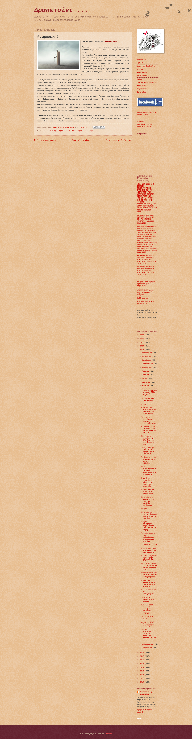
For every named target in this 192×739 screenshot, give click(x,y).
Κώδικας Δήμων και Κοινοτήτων (145, 302)
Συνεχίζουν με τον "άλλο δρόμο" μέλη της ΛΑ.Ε (147, 451)
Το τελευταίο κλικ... (147, 617)
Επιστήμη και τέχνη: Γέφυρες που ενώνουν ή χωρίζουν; (149, 515)
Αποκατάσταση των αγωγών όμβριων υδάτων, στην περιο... (149, 392)
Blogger (108, 734)
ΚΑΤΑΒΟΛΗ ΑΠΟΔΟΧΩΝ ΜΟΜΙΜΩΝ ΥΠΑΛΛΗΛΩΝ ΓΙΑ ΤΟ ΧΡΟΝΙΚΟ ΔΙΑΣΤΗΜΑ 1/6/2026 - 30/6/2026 (146, 219)
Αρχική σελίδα (81, 140)
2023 (142, 335)
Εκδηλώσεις (142, 76)
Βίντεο (140, 69)
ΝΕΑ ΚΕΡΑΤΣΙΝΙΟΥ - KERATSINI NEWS (145, 126)
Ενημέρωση (141, 59)
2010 (142, 682)
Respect (144, 509)
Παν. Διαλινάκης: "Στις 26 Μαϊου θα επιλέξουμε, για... (149, 566)
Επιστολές (141, 92)
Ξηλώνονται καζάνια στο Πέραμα (147, 599)
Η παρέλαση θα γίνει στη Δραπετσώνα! (147, 492)
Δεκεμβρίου (147, 353)
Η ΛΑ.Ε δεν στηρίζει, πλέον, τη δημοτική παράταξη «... (148, 482)
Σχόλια (140, 63)
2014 (142, 667)
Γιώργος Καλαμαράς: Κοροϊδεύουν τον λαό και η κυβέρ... (148, 526)
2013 (142, 671)
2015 (142, 664)
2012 (142, 675)
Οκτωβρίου (147, 360)
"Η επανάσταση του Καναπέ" (147, 399)
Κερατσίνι (141, 86)
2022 (142, 339)
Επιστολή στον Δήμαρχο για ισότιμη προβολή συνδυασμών (147, 501)
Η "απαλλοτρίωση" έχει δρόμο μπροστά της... (149, 558)
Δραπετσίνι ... (61, 10)
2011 (142, 678)
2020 (142, 346)
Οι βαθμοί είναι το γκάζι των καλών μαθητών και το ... (148, 429)
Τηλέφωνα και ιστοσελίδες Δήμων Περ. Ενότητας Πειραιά (145, 292)
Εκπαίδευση (142, 73)
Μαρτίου (146, 386)
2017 (142, 656)
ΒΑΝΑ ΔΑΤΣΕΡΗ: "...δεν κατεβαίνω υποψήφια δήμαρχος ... (148, 609)
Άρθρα (139, 79)
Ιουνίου (146, 375)
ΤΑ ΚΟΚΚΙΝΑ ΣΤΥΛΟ (149, 545)
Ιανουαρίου (147, 648)
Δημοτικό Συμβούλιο (146, 66)
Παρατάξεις (142, 89)
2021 (142, 342)
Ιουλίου (146, 371)
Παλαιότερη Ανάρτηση (119, 140)
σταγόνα (140, 121)
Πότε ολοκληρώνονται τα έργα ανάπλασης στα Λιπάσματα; (149, 471)
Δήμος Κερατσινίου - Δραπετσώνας (146, 113)
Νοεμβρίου (147, 356)
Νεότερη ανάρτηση (45, 140)
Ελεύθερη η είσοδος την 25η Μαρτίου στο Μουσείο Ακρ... (147, 440)
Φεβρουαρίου (148, 644)
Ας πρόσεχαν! (147, 404)
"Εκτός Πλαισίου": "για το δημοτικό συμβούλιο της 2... (148, 634)
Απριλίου (146, 382)
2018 (142, 653)
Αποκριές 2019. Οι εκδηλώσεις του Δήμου (148, 624)
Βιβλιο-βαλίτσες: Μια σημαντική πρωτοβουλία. (149, 550)
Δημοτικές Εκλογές (67, 131)
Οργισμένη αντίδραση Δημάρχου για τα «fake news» (149, 420)
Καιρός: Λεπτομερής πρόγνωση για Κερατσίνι (146, 284)
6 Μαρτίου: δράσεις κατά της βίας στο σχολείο (148, 583)
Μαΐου (145, 379)
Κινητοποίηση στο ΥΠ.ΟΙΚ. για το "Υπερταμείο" (149, 575)
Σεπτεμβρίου (148, 364)
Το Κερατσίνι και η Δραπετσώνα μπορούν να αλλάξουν (149, 460)
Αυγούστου (147, 367)
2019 (142, 350)
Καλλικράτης (142, 298)
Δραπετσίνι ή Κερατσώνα (146, 693)
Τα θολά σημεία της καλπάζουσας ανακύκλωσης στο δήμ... (148, 537)
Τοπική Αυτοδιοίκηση (146, 82)
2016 (142, 660)
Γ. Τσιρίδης (51, 131)
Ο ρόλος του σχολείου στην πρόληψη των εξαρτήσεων (148, 410)
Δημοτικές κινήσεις (87, 131)
